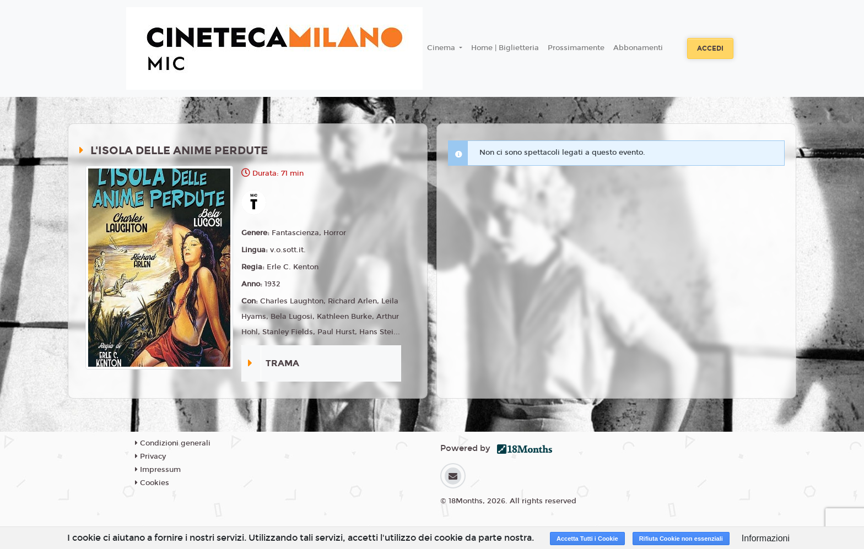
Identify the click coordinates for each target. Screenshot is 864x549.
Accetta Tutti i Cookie (587, 538)
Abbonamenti (638, 48)
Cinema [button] (442, 48)
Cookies (152, 483)
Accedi (710, 48)
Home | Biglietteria (505, 48)
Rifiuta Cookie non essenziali (681, 538)
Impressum (158, 469)
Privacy (150, 456)
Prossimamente (576, 48)
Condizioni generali (172, 443)
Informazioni (766, 538)
